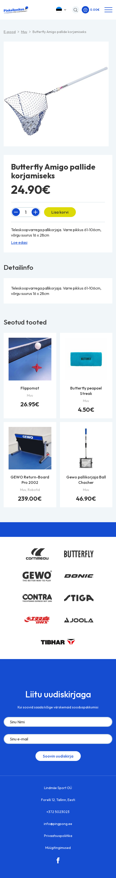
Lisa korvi (60, 212)
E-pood (10, 32)
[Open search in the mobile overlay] (74, 9)
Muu (24, 32)
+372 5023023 (58, 812)
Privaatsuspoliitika (58, 836)
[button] (61, 10)
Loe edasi (19, 242)
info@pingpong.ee (58, 824)
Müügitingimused (58, 847)
